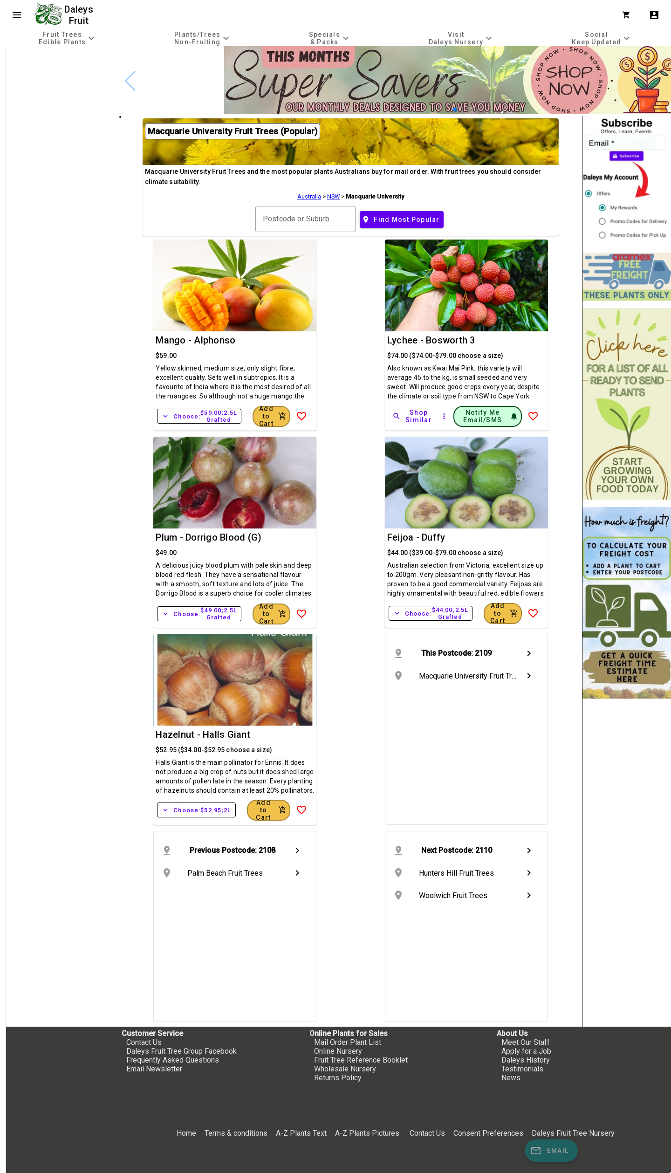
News (510, 1077)
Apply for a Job (526, 1051)
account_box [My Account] (654, 15)
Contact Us (144, 1042)
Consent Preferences (488, 1133)
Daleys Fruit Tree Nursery (573, 1133)
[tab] (68, 38)
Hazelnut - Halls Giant (203, 734)
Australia (309, 196)
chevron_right (528, 653)
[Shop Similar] (413, 416)
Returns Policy (338, 1077)
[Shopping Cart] (628, 15)
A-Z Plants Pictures (367, 1133)
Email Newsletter (154, 1068)
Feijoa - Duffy (416, 537)
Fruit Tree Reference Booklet (361, 1060)
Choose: (199, 416)
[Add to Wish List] (301, 416)
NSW (333, 196)
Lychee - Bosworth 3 (431, 340)
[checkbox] (59, 85)
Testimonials (522, 1068)
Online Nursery (338, 1051)
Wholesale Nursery (345, 1068)
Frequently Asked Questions (172, 1060)
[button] (455, 109)
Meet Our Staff (525, 1042)
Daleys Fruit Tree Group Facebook (181, 1051)
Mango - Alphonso (195, 340)
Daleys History (525, 1060)
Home (186, 1133)
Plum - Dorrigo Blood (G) (208, 537)
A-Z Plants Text (301, 1133)
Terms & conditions (237, 1133)
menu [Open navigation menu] (16, 15)
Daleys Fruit (80, 15)
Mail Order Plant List (347, 1042)
